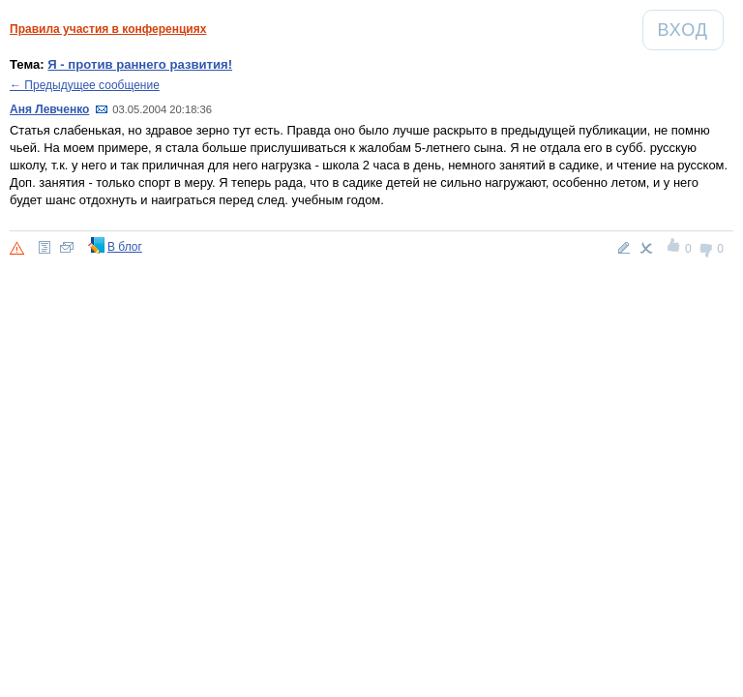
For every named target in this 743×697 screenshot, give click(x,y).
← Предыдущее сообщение (85, 85)
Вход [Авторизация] (690, 29)
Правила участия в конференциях (108, 29)
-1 (706, 248)
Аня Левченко (49, 109)
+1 (675, 248)
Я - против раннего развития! (139, 64)
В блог (124, 247)
